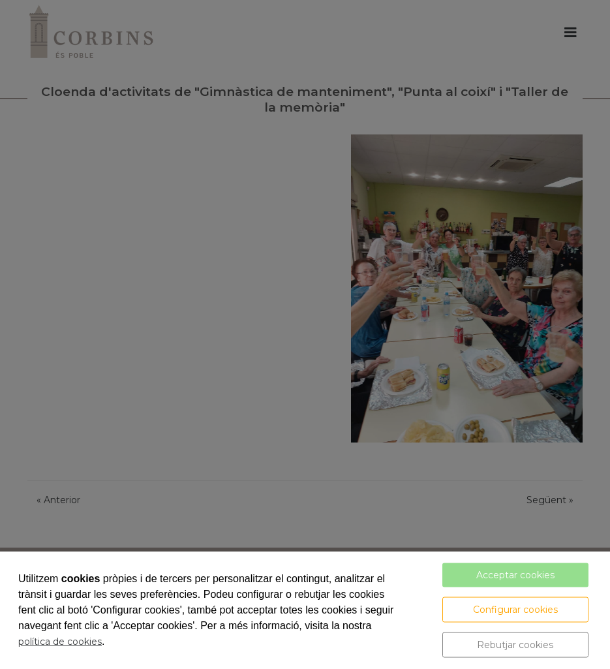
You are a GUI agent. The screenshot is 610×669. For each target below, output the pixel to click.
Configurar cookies (515, 609)
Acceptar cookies (515, 575)
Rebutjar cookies (515, 645)
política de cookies (60, 641)
